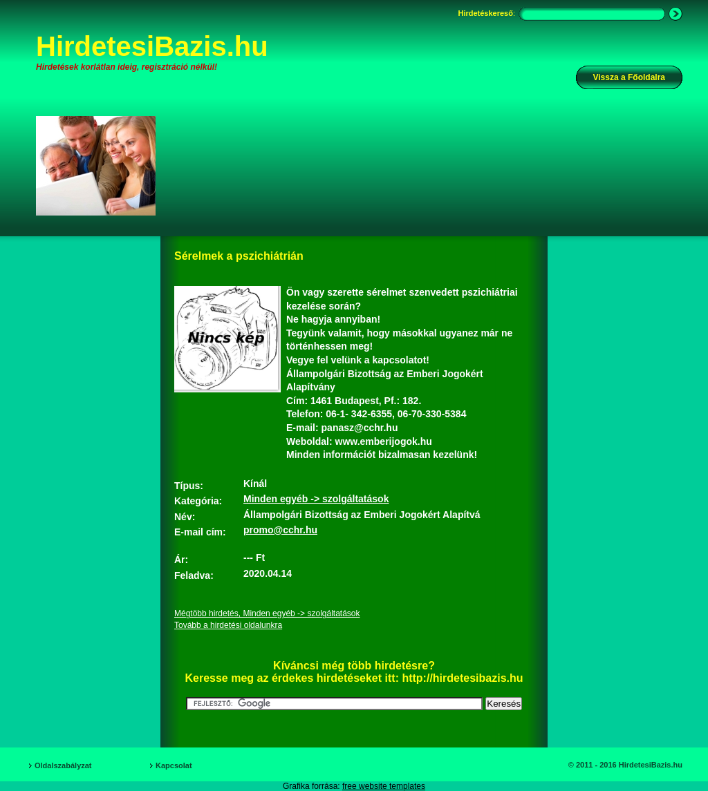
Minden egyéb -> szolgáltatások (316, 498)
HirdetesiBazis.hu (152, 46)
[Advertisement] (428, 165)
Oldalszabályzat (63, 765)
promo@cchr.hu (280, 529)
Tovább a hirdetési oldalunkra (228, 625)
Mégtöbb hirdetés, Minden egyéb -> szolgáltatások (267, 613)
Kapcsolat (174, 765)
